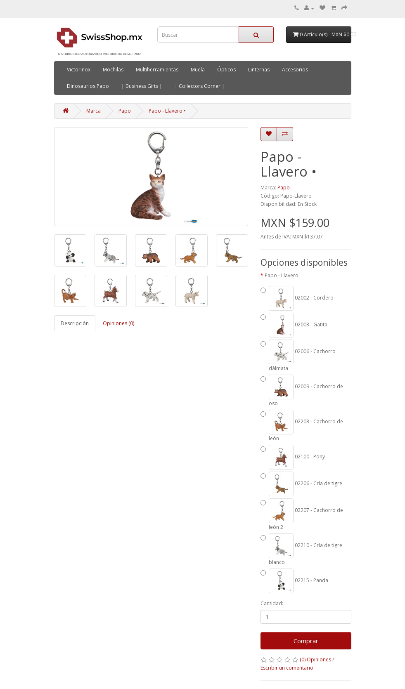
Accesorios (295, 69)
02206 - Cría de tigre (301, 484)
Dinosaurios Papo (88, 86)
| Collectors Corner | (200, 86)
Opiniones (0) (118, 323)
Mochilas (113, 69)
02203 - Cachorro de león (302, 426)
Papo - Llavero (281, 275)
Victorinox (78, 69)
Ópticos (226, 69)
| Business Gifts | (141, 86)
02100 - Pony (293, 457)
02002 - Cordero (297, 298)
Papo (124, 110)
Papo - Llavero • (167, 110)
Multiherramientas (157, 69)
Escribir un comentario (287, 667)
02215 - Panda (294, 581)
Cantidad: (272, 603)
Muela (198, 69)
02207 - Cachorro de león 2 (302, 514)
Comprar (306, 641)
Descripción (75, 323)
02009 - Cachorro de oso (302, 391)
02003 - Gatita (294, 325)
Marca (93, 110)
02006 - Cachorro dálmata (298, 356)
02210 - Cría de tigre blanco (301, 549)
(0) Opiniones (315, 659)
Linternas (259, 69)
